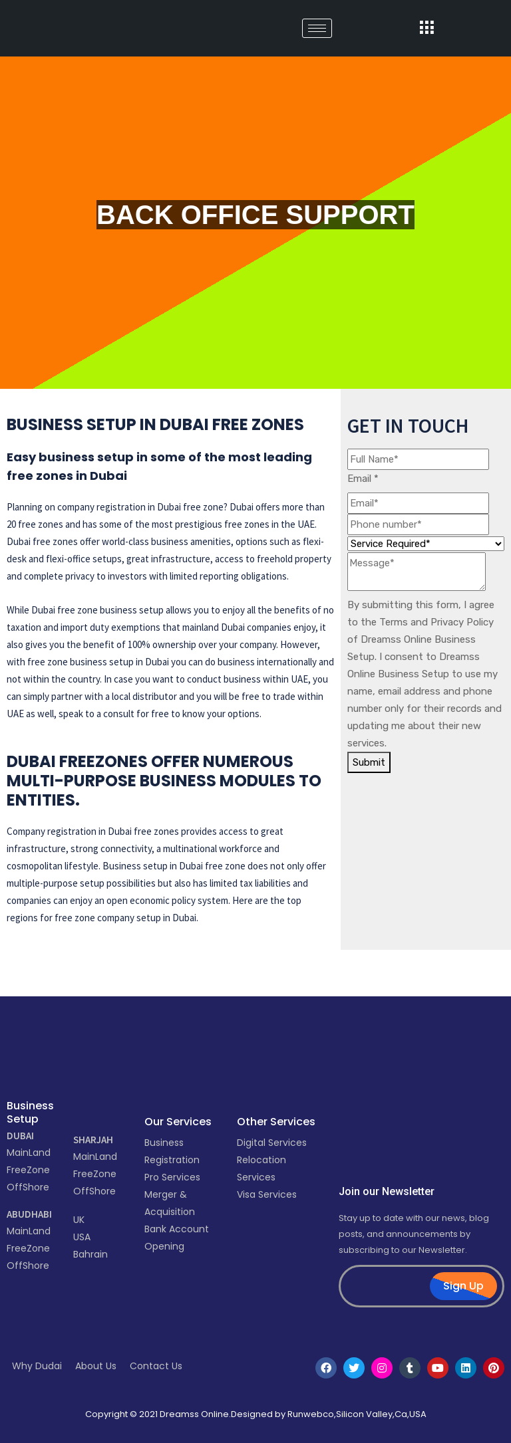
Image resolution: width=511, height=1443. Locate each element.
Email (363, 479)
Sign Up (463, 1285)
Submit (369, 762)
